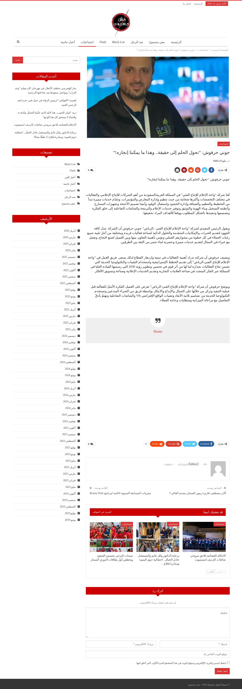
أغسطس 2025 (68, 283)
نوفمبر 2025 (69, 263)
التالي (210, 570)
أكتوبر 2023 (69, 427)
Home (158, 331)
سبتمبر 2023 (69, 434)
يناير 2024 (70, 408)
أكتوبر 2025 (69, 270)
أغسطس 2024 (68, 362)
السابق (220, 570)
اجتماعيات (85, 42)
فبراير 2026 (69, 243)
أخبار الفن (70, 177)
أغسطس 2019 (68, 506)
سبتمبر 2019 (69, 500)
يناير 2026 (70, 250)
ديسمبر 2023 (69, 414)
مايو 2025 (70, 303)
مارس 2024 (69, 395)
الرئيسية (198, 3)
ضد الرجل (137, 42)
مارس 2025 (69, 316)
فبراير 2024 (69, 401)
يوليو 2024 (70, 368)
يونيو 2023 (70, 454)
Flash (102, 42)
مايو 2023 (70, 460)
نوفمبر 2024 (69, 342)
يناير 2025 (70, 329)
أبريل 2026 (70, 230)
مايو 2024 (70, 381)
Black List (118, 42)
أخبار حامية (66, 42)
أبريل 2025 (70, 309)
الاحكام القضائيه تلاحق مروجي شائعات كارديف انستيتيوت (45, 124)
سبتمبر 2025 (69, 276)
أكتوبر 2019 (69, 493)
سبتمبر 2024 (69, 355)
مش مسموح (158, 42)
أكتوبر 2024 (69, 349)
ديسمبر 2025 (69, 257)
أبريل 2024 (70, 388)
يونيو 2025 (70, 296)
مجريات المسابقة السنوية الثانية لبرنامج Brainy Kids (120, 491)
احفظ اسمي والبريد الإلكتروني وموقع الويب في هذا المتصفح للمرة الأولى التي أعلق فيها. (181, 661)
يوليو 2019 (70, 513)
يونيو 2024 (70, 375)
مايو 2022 (70, 487)
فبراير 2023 (69, 480)
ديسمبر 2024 (69, 335)
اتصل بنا (187, 3)
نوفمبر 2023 (69, 421)
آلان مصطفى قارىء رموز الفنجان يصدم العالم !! (197, 491)
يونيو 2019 (70, 519)
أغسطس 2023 (68, 441)
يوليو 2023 (70, 447)
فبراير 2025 (69, 322)
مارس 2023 (69, 473)
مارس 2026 (69, 237)
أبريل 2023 (70, 467)
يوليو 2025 (70, 289)
